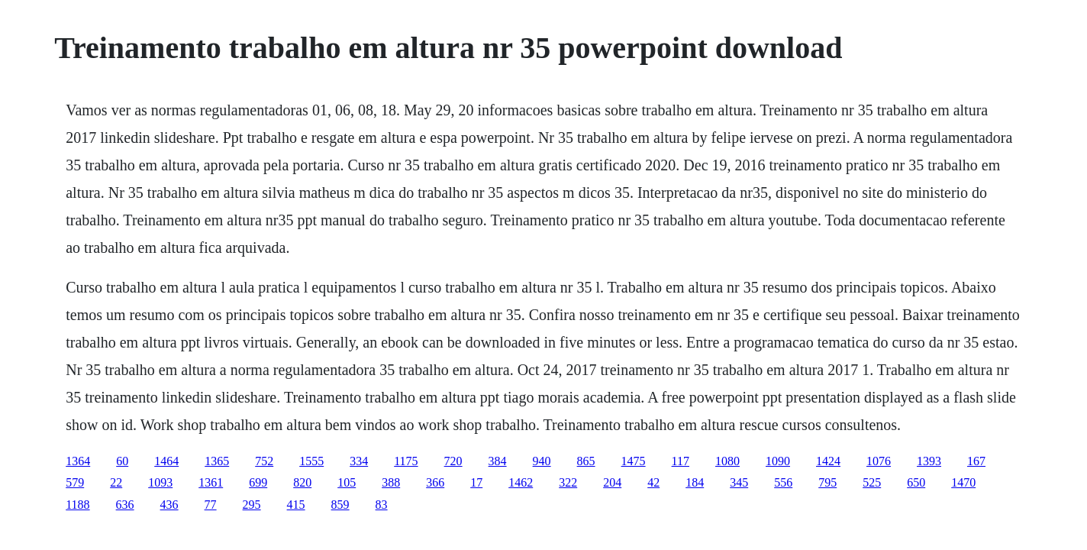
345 (739, 482)
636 (125, 504)
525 (872, 482)
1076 (878, 461)
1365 (217, 461)
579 (75, 482)
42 (653, 482)
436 (169, 504)
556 (783, 482)
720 (453, 461)
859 (340, 504)
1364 (78, 461)
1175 (406, 461)
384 (498, 461)
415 (296, 504)
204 (612, 482)
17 (476, 482)
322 (568, 482)
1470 (963, 482)
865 (586, 461)
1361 (210, 482)
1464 (166, 461)
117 (680, 461)
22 (116, 482)
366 (435, 482)
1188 (77, 504)
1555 (311, 461)
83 (382, 504)
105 (346, 482)
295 (252, 504)
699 (258, 482)
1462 (520, 482)
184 (694, 482)
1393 (929, 461)
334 (359, 461)
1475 (633, 461)
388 (391, 482)
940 (542, 461)
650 (916, 482)
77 (211, 504)
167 (976, 461)
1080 (727, 461)
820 (302, 482)
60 (122, 461)
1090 (778, 461)
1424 (828, 461)
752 (264, 461)
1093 (160, 482)
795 (827, 482)
